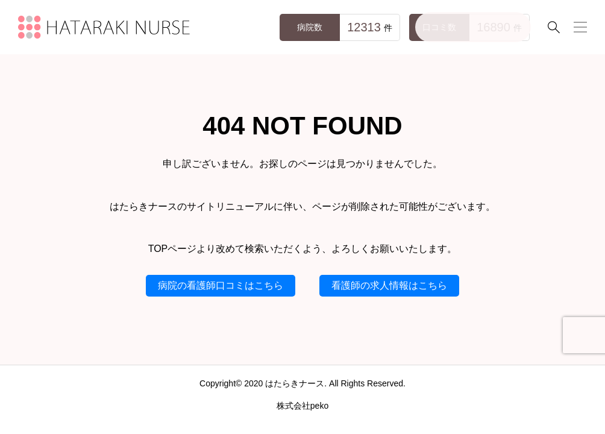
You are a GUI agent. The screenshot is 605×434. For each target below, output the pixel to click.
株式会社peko (302, 405)
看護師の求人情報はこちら (389, 285)
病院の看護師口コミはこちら (220, 285)
